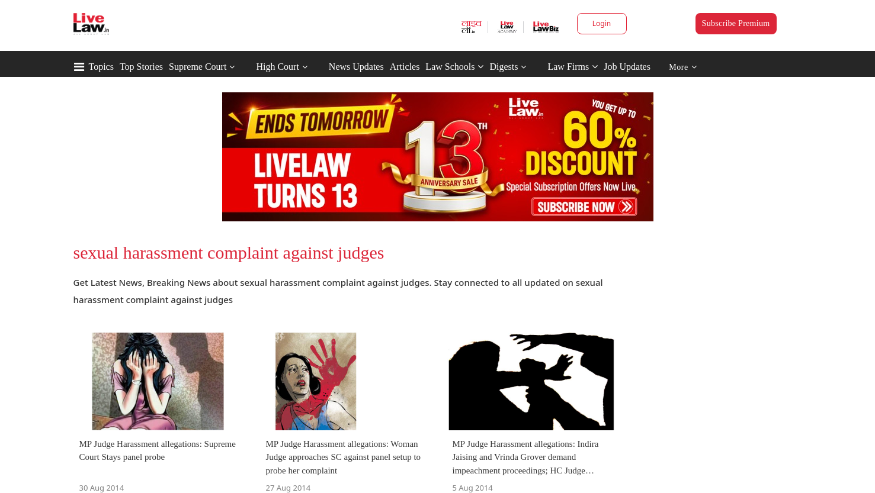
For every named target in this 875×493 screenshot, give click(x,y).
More (683, 67)
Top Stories (141, 67)
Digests (503, 67)
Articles (405, 67)
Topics (101, 67)
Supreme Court (197, 67)
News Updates (356, 67)
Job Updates (627, 67)
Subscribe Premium (736, 23)
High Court (277, 67)
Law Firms (572, 67)
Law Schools (454, 67)
